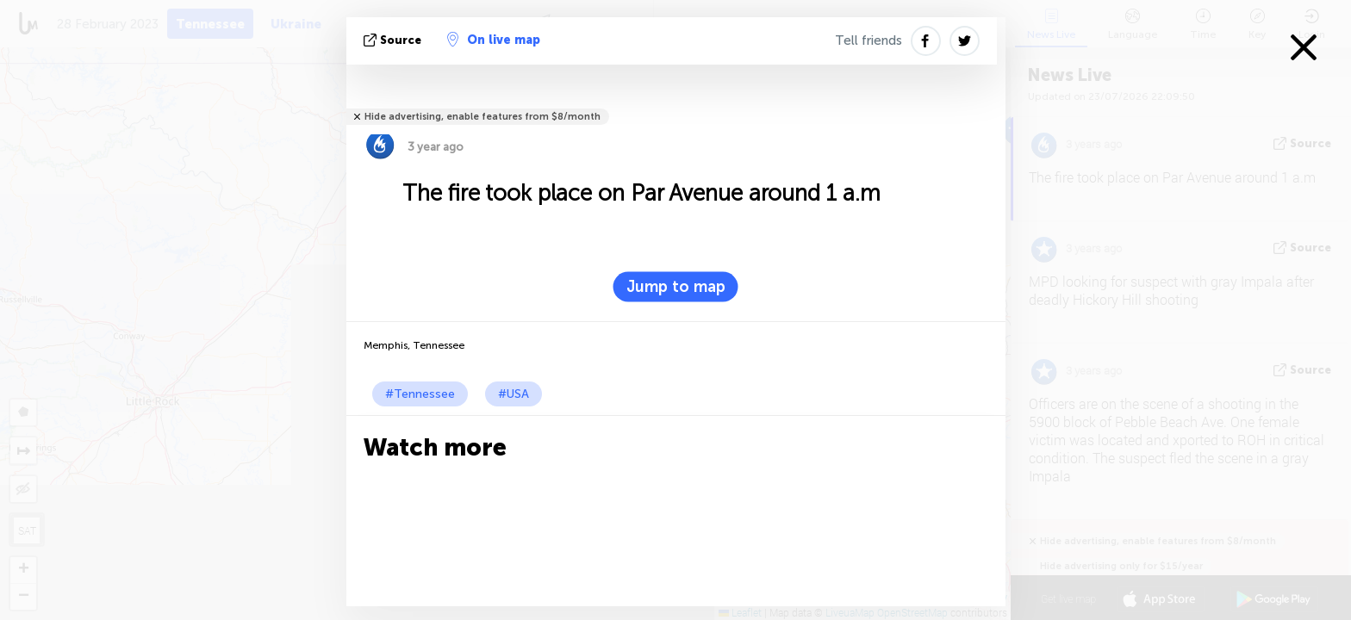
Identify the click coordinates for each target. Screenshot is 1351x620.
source (394, 40)
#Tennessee (420, 394)
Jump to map (675, 286)
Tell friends (868, 40)
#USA (513, 394)
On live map (493, 39)
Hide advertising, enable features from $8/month (482, 116)
